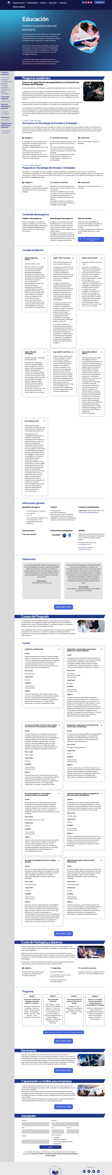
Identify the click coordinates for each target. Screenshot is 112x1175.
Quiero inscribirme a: (57, 1135)
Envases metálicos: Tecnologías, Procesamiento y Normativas (38, 794)
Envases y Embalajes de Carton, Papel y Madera (40, 861)
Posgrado (56, 1138)
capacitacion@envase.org (90, 512)
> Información (5, 101)
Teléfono (68, 1127)
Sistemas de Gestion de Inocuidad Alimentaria (80, 861)
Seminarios (5, 117)
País (53, 1127)
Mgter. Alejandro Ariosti (31, 259)
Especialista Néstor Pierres (89, 353)
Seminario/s (57, 1144)
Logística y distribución (34, 649)
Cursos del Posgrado (5, 98)
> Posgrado (5, 80)
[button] (35, 259)
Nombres (24, 1120)
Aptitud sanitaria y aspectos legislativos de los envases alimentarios (83, 794)
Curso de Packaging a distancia (5, 106)
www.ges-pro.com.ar (84, 549)
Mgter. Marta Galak (89, 258)
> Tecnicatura (5, 78)
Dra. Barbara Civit (32, 421)
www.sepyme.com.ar (84, 544)
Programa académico (5, 73)
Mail (23, 1127)
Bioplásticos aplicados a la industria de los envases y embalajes (82, 726)
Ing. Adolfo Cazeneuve (62, 352)
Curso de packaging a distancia (63, 1142)
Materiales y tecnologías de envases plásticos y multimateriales (81, 650)
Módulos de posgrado (60, 1140)
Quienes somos (19, 3)
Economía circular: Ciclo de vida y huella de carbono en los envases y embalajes (41, 726)
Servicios (63, 3)
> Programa (5, 112)
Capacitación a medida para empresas (6, 125)
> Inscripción (5, 94)
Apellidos (54, 1120)
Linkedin (24, 1136)
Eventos (44, 3)
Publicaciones (33, 3)
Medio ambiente (19, 7)
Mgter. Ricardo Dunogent (30, 353)
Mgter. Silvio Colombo (61, 258)
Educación (53, 3)
